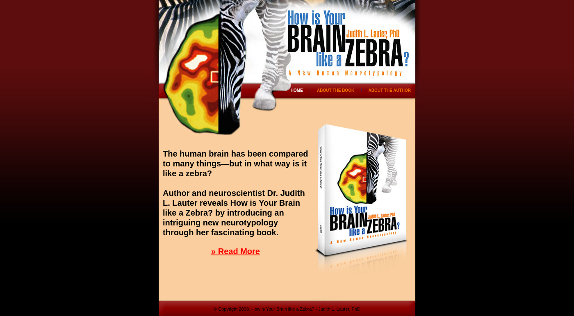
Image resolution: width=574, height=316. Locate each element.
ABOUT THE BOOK (335, 90)
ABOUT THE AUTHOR (389, 90)
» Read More (235, 251)
